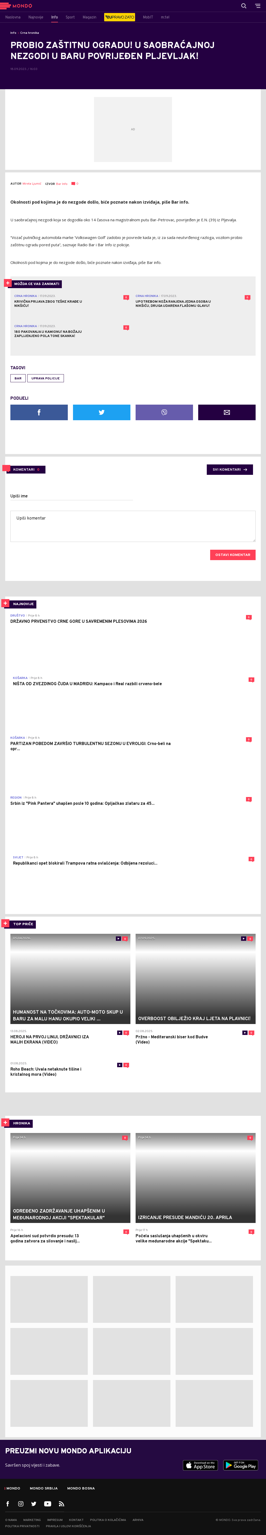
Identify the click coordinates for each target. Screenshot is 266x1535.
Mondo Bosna (81, 1489)
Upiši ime (19, 496)
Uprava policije (45, 379)
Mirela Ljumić (32, 184)
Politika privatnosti (22, 1526)
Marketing (32, 1520)
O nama (11, 1520)
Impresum (55, 1520)
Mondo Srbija (44, 1489)
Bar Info (62, 184)
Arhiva (137, 1520)
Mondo (13, 1489)
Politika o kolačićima (108, 1520)
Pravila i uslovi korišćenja (68, 1526)
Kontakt (76, 1520)
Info (13, 33)
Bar (18, 379)
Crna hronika (29, 33)
